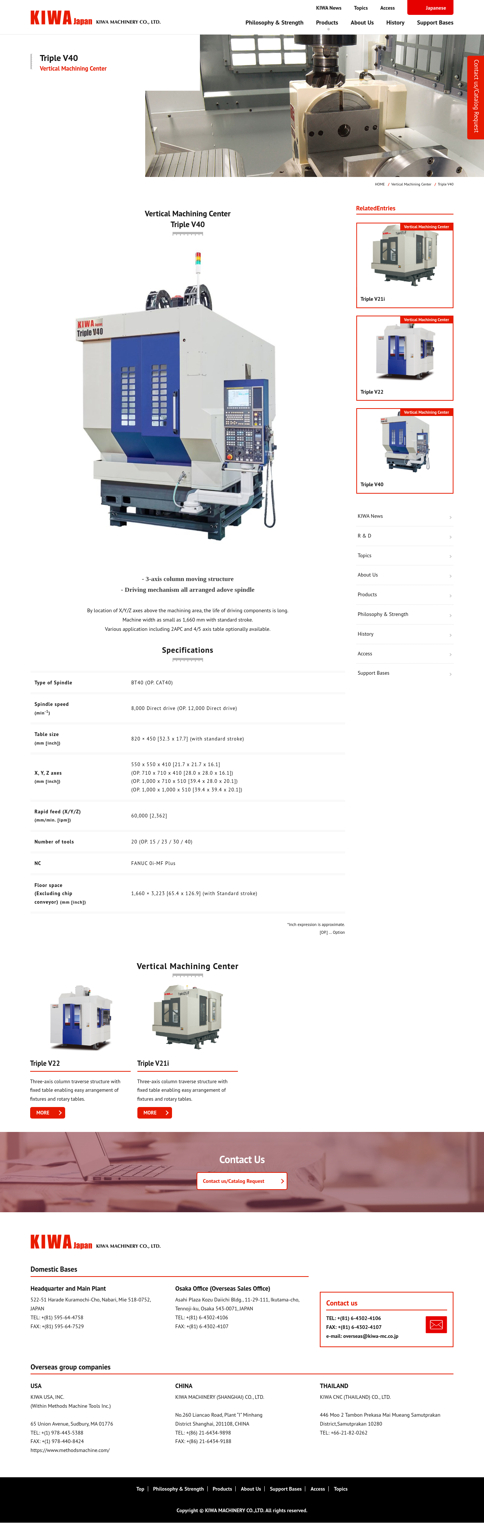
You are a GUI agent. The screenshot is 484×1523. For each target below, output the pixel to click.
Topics (361, 7)
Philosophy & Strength (274, 22)
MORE (43, 1112)
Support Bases (435, 22)
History (395, 22)
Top (140, 1489)
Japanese (436, 7)
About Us (362, 22)
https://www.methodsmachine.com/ (70, 1450)
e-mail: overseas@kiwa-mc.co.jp (362, 1336)
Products (327, 22)
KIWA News (328, 7)
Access (387, 7)
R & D (364, 535)
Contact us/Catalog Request (476, 96)
